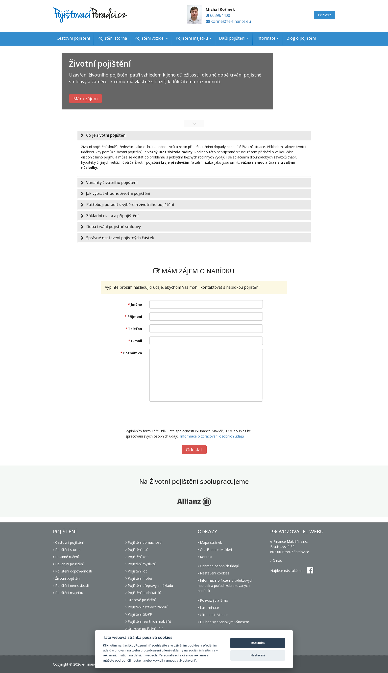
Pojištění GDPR (138, 614)
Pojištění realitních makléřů (148, 621)
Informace (267, 38)
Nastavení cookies (213, 573)
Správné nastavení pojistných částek (120, 237)
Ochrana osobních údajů (218, 566)
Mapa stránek (210, 542)
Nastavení (257, 655)
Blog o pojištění (301, 38)
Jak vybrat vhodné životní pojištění (118, 193)
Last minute (208, 607)
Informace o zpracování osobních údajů (212, 436)
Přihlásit (324, 15)
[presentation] (187, 415)
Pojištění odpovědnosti (72, 571)
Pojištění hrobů (138, 578)
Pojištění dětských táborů (147, 607)
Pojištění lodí (136, 571)
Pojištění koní (137, 556)
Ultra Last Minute (213, 614)
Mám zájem (85, 99)
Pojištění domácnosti (143, 542)
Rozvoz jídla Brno (213, 600)
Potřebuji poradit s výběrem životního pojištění (130, 204)
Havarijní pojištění (68, 564)
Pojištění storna (112, 38)
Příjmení (134, 316)
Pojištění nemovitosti (71, 585)
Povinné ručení (66, 556)
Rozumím (258, 643)
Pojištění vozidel (151, 38)
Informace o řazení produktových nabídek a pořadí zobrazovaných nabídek (225, 585)
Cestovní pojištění (73, 38)
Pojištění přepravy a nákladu (149, 585)
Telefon (135, 328)
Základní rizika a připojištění (112, 215)
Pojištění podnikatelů (143, 592)
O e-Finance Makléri (215, 549)
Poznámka (132, 353)
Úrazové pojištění (140, 599)
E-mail (136, 340)
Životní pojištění (66, 578)
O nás (276, 560)
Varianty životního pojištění (112, 182)
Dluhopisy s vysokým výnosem (223, 622)
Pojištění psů (136, 549)
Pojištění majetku (193, 38)
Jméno (136, 304)
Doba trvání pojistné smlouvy (113, 226)
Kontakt (205, 556)
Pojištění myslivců (140, 564)
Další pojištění (234, 38)
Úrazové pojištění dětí (144, 628)
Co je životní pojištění (106, 135)
